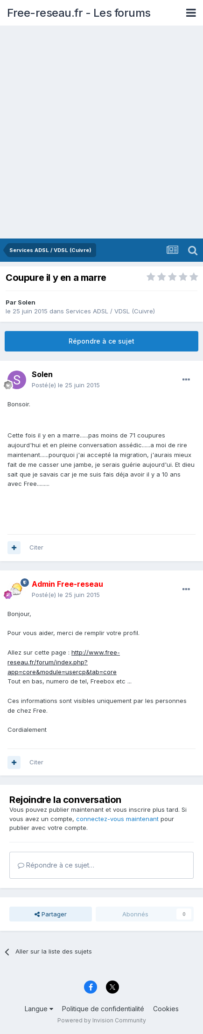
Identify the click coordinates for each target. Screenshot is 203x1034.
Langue (39, 1009)
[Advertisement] (101, 133)
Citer (36, 547)
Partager (51, 914)
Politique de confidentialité (103, 1009)
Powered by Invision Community (101, 1020)
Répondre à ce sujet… (56, 865)
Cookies (166, 1009)
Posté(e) (66, 385)
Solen (26, 302)
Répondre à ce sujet (101, 341)
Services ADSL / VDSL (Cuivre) (110, 311)
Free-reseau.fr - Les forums (79, 13)
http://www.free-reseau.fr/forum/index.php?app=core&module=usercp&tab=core (63, 662)
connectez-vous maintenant (117, 818)
